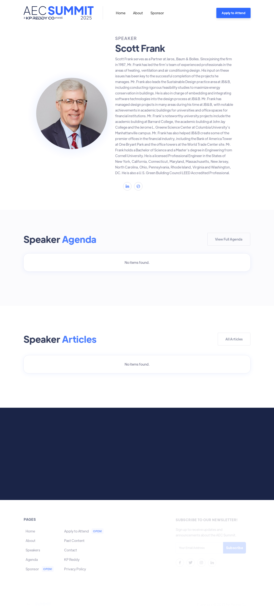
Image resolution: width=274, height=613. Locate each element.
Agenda (32, 559)
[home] (58, 13)
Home (120, 13)
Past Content (74, 540)
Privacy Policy (75, 568)
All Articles (234, 339)
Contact (70, 550)
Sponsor (157, 13)
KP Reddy (71, 559)
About (138, 13)
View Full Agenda (228, 239)
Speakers (33, 550)
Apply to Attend (233, 13)
